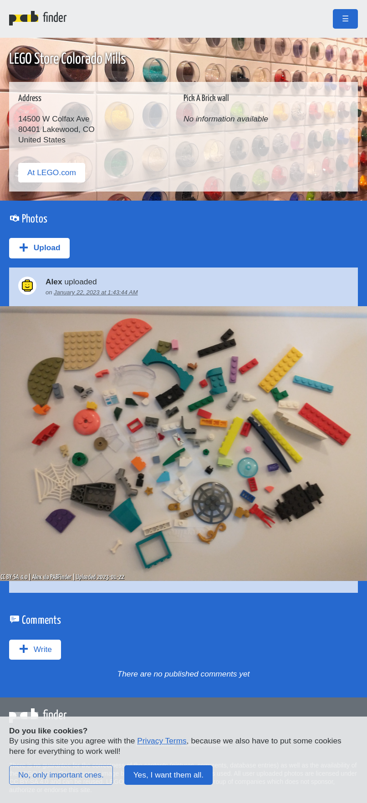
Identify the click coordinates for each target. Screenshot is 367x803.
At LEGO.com (51, 172)
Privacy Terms (161, 740)
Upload (39, 247)
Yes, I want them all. (168, 774)
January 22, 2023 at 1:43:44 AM (96, 292)
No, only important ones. (61, 774)
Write (35, 648)
